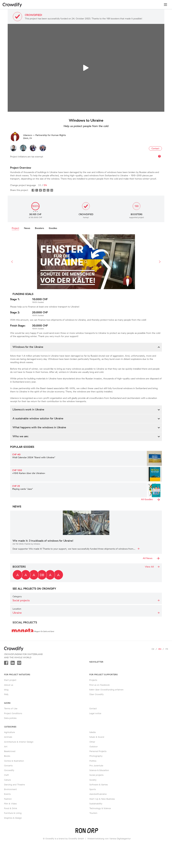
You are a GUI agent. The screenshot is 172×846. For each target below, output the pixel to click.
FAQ (6, 694)
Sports (92, 789)
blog (6, 689)
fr (166, 649)
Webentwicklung (95, 838)
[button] (86, 347)
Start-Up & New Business (102, 799)
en (159, 649)
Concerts (8, 765)
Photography (95, 756)
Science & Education (99, 770)
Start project (10, 680)
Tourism (93, 813)
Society (92, 780)
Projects (93, 680)
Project (15, 228)
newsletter (96, 661)
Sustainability (95, 803)
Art (5, 746)
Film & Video (10, 803)
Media (92, 732)
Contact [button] (155, 148)
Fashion (8, 799)
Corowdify (9, 770)
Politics (92, 760)
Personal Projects (97, 751)
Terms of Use (10, 708)
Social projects (96, 775)
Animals (8, 737)
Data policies (10, 718)
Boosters (39, 228)
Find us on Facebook (99, 685)
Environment (10, 789)
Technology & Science (100, 808)
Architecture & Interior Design (18, 741)
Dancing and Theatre (14, 784)
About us (8, 685)
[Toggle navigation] (165, 4)
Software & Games (98, 784)
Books (7, 756)
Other (92, 741)
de (153, 649)
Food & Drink (10, 808)
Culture (7, 780)
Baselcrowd (9, 751)
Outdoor (93, 746)
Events (7, 794)
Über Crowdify (96, 694)
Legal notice (95, 713)
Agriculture (9, 732)
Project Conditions (13, 713)
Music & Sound (96, 737)
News (27, 228)
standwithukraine (98, 794)
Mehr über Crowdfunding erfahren (106, 689)
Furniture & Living (13, 813)
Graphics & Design (13, 818)
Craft (6, 775)
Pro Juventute (96, 765)
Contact (93, 708)
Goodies (53, 228)
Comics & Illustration (14, 760)
